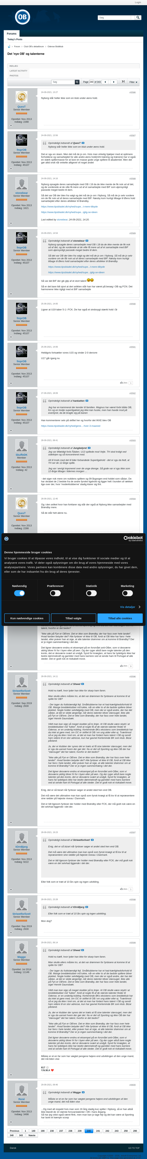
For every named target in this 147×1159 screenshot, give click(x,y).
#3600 (133, 1085)
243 (117, 1131)
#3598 (133, 899)
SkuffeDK (21, 454)
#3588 (133, 178)
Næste (31, 1135)
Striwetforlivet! (21, 690)
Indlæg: (19, 121)
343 (21, 1135)
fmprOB (21, 149)
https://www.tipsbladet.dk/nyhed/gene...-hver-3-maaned (70, 425)
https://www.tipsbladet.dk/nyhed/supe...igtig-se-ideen (69, 212)
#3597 (133, 832)
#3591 (133, 347)
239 (80, 1131)
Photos (14, 76)
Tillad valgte (73, 618)
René (21, 1099)
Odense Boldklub (55, 46)
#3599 (133, 943)
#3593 (133, 440)
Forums (11, 33)
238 (70, 1131)
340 (12, 1135)
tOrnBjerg (21, 846)
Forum (17, 46)
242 (107, 1131)
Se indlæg (83, 143)
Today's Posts (14, 39)
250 (126, 1131)
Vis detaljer (127, 606)
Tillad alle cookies (120, 618)
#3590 (133, 304)
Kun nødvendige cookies (27, 618)
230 (52, 1131)
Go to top (134, 1148)
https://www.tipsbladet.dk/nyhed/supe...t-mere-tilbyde (69, 206)
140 (33, 1131)
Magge (21, 956)
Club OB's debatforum (34, 46)
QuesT (21, 106)
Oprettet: (16, 119)
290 (135, 1131)
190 (42, 1131)
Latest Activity (18, 71)
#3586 (133, 92)
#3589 (133, 233)
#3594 (133, 499)
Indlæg (13, 66)
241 (98, 1131)
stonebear (21, 192)
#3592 (133, 393)
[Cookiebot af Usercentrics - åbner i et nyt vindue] (126, 539)
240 (89, 1131)
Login (138, 2)
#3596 (133, 676)
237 (61, 1131)
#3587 (133, 135)
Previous (14, 1131)
